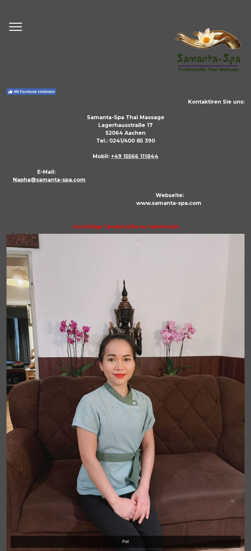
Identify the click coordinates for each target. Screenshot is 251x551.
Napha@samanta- (37, 180)
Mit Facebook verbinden (31, 91)
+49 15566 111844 (134, 156)
